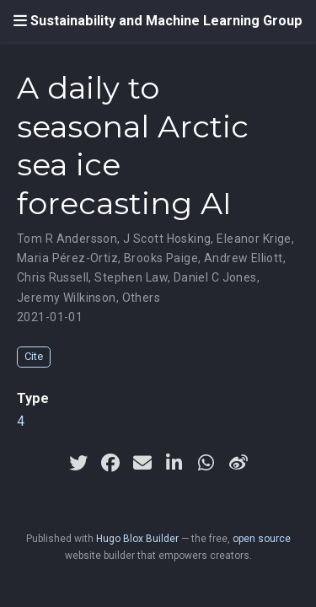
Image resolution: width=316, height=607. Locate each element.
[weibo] (238, 462)
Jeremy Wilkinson (66, 297)
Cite (33, 356)
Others (141, 297)
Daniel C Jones (215, 277)
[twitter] (78, 462)
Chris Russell (52, 277)
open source (262, 539)
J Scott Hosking (167, 238)
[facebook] (110, 462)
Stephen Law (131, 277)
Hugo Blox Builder (137, 539)
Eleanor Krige (254, 238)
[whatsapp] (206, 462)
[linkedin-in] (174, 462)
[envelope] (142, 462)
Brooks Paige (161, 258)
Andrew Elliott (243, 258)
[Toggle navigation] (20, 21)
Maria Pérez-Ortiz (67, 258)
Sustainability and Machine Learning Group (166, 21)
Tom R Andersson (67, 238)
